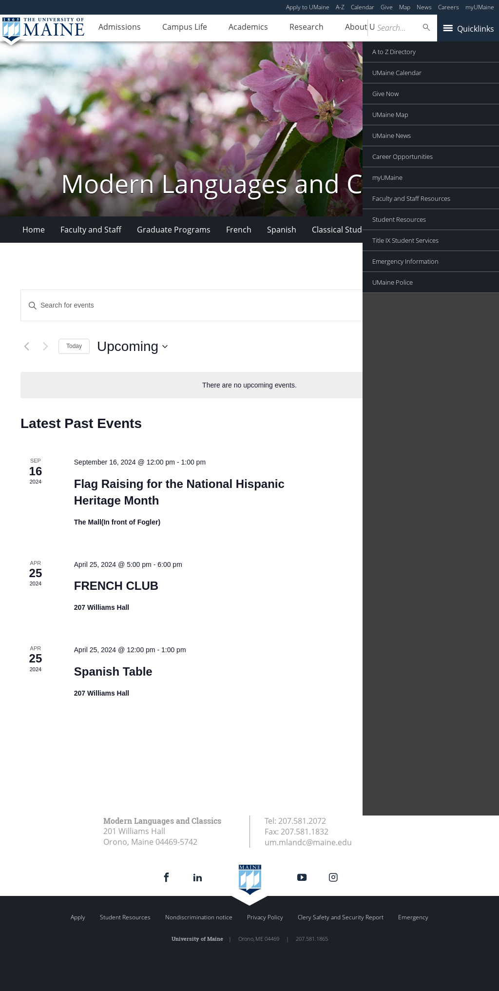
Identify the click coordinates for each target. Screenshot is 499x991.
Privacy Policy (265, 917)
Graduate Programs (174, 229)
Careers (448, 7)
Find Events (404, 305)
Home (33, 229)
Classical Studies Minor (354, 229)
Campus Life (177, 28)
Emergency (413, 917)
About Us (340, 28)
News (424, 7)
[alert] (249, 385)
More (452, 229)
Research (289, 28)
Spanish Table (113, 671)
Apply (78, 917)
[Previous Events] (26, 346)
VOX (419, 229)
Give (387, 7)
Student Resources (125, 917)
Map (404, 7)
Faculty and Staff (90, 229)
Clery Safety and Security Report (341, 917)
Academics (236, 28)
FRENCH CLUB (116, 585)
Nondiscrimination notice (198, 917)
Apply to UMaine (307, 7)
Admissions (117, 28)
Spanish (281, 229)
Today (74, 346)
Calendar (362, 7)
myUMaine (479, 7)
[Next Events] (45, 346)
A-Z (340, 7)
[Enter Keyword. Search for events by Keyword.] (198, 305)
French (238, 229)
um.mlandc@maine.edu (308, 842)
